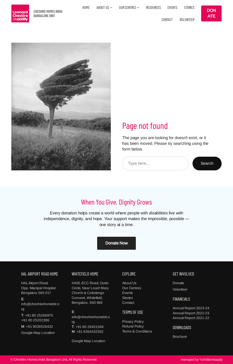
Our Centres (131, 288)
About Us (129, 283)
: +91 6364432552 (89, 331)
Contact (128, 302)
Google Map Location (38, 333)
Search (207, 163)
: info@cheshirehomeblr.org (40, 304)
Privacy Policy (133, 321)
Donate (178, 283)
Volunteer (180, 289)
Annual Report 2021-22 (191, 318)
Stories (127, 298)
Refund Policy (133, 326)
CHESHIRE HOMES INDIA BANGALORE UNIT (47, 13)
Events (127, 293)
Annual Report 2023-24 (191, 308)
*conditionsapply (210, 359)
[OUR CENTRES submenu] (138, 7)
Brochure (180, 336)
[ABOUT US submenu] (111, 7)
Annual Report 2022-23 (191, 313)
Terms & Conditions (137, 331)
